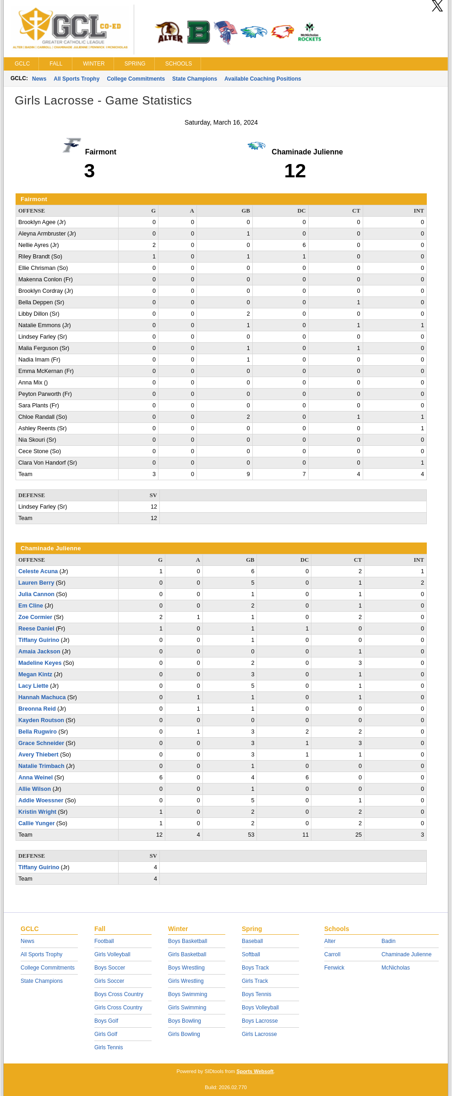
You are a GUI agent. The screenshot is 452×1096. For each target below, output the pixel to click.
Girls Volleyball (112, 954)
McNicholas (395, 967)
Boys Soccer (109, 967)
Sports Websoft (254, 1071)
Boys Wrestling (186, 967)
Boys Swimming (187, 994)
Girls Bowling (184, 1034)
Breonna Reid (37, 709)
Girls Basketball (187, 954)
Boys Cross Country (118, 994)
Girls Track (255, 981)
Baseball (252, 941)
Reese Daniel (36, 628)
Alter (330, 941)
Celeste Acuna (38, 571)
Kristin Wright (37, 812)
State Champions (194, 79)
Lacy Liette (33, 686)
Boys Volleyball (260, 1007)
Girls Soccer (109, 981)
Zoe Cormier (35, 617)
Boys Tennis (256, 994)
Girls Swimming (187, 1007)
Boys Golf (106, 1021)
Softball (251, 954)
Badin (388, 941)
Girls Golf (105, 1034)
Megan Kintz (35, 674)
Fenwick (334, 967)
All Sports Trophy (76, 79)
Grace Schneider (41, 743)
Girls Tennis (108, 1047)
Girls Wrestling (186, 981)
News (39, 79)
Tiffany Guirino (38, 640)
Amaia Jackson (39, 651)
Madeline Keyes (40, 663)
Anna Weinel (35, 777)
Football (104, 941)
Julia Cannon (36, 594)
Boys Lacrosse (260, 1021)
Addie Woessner (40, 800)
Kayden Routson (41, 720)
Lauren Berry (36, 583)
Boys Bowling (184, 1021)
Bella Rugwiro (37, 732)
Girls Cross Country (118, 1007)
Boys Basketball (187, 941)
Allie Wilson (34, 789)
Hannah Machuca (42, 697)
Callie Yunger (36, 823)
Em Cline (30, 606)
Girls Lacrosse (259, 1034)
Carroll (332, 954)
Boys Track (255, 967)
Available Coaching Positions (262, 79)
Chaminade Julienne (406, 954)
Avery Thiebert (38, 754)
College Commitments (136, 79)
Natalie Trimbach (41, 766)
